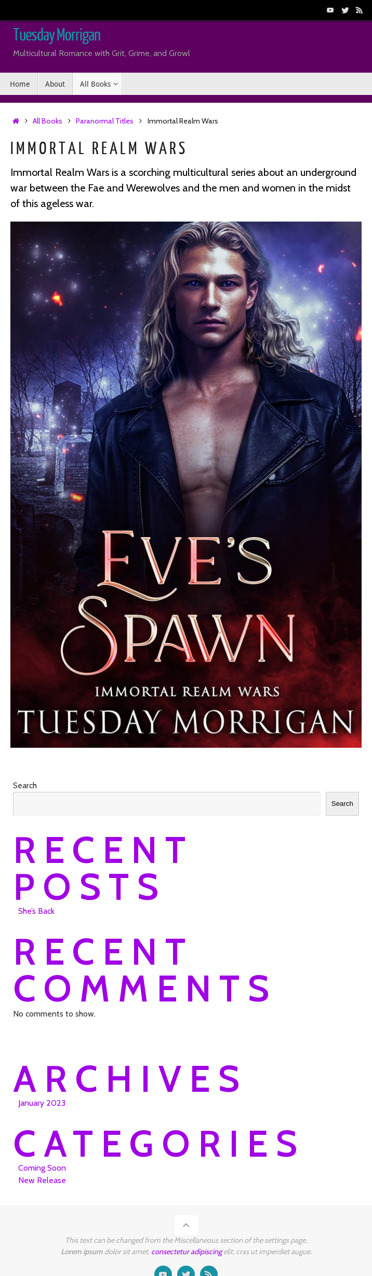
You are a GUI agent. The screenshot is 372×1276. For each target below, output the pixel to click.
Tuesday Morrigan (56, 35)
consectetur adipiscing (186, 1251)
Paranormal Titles (105, 121)
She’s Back (36, 911)
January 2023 (41, 1103)
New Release (42, 1180)
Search (25, 785)
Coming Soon (42, 1168)
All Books (47, 121)
